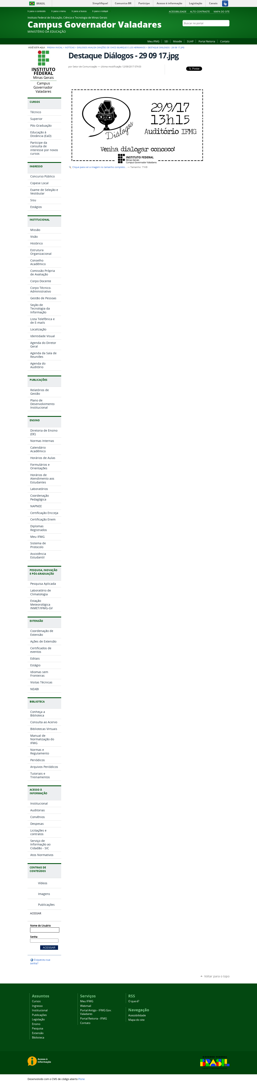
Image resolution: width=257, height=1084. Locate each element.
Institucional (40, 1010)
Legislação (38, 1019)
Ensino (36, 1024)
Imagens (44, 894)
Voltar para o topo (216, 976)
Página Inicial (54, 47)
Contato (224, 41)
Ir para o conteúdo (38, 11)
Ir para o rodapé (102, 11)
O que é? (133, 1001)
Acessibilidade (177, 11)
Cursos (36, 1001)
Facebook (206, 31)
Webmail (85, 1006)
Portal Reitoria (207, 41)
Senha (33, 937)
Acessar (35, 913)
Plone (81, 1079)
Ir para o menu (60, 11)
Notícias (69, 47)
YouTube (222, 31)
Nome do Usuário (40, 925)
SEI (166, 41)
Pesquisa (37, 1028)
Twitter (227, 31)
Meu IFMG (153, 41)
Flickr (211, 31)
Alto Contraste (200, 11)
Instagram (217, 31)
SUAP (190, 41)
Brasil (40, 3)
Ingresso (37, 1006)
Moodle (177, 41)
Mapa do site (221, 11)
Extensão (38, 1033)
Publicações (46, 905)
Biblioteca (38, 1037)
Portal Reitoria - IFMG (93, 1018)
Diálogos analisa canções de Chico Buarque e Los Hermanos (111, 47)
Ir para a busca (81, 11)
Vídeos (42, 883)
